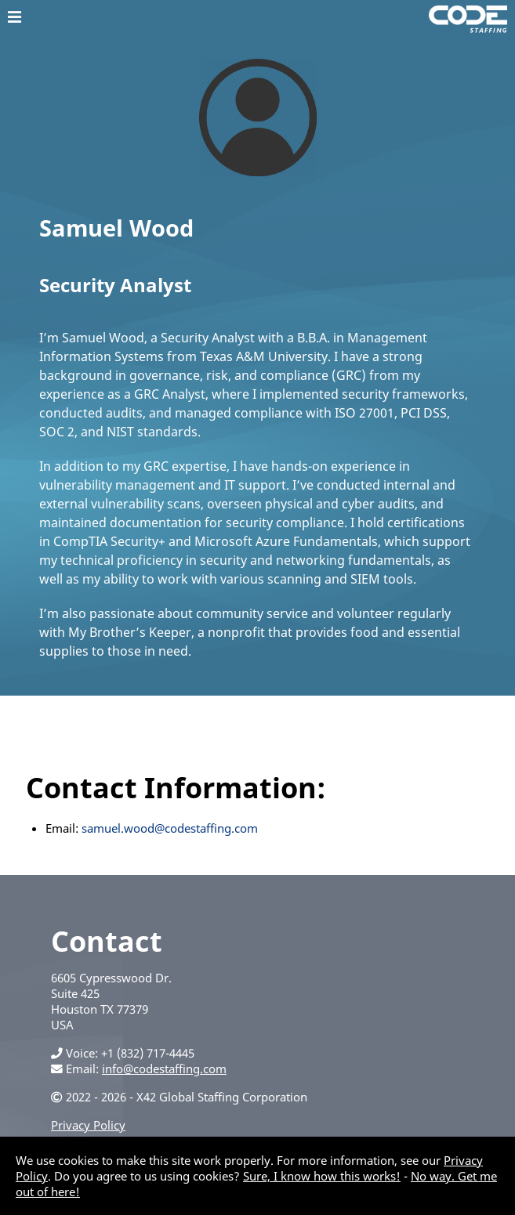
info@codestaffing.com (164, 1068)
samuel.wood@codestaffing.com (170, 828)
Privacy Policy (88, 1125)
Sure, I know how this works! (322, 1176)
